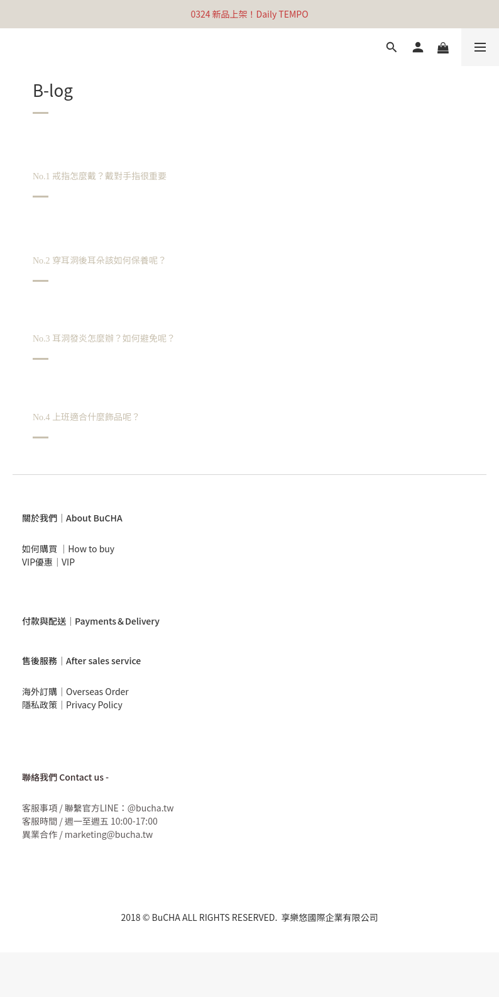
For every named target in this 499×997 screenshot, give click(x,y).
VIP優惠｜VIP (48, 561)
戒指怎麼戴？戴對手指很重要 (101, 175)
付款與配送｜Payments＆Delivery (91, 621)
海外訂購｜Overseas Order (75, 691)
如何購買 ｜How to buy (68, 548)
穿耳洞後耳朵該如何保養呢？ (101, 259)
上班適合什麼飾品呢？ (86, 416)
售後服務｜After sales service (81, 660)
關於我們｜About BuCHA (72, 517)
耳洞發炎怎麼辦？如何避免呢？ (105, 337)
